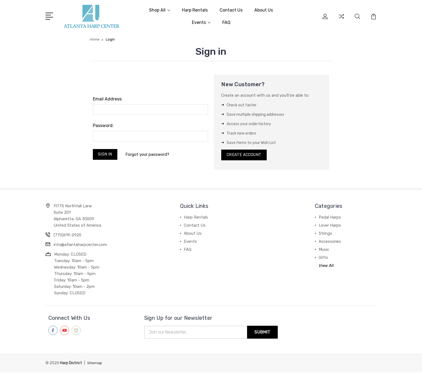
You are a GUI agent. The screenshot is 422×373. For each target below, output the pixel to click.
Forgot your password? (148, 154)
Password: (103, 125)
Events (201, 22)
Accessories (330, 242)
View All (326, 266)
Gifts (323, 258)
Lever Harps (330, 225)
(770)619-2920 (67, 235)
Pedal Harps (330, 217)
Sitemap (94, 363)
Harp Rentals (195, 9)
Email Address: (107, 98)
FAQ (226, 22)
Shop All (159, 9)
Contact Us (231, 9)
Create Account (245, 155)
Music (324, 250)
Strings (325, 233)
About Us (263, 9)
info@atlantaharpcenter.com (80, 245)
